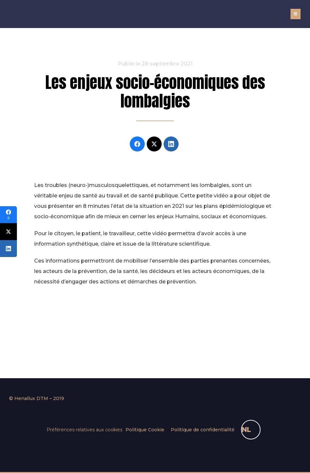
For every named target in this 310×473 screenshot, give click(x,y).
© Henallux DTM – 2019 (36, 398)
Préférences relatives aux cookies (84, 429)
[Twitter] (154, 143)
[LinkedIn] (171, 143)
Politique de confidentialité (203, 430)
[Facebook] (137, 143)
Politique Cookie (145, 430)
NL (246, 429)
